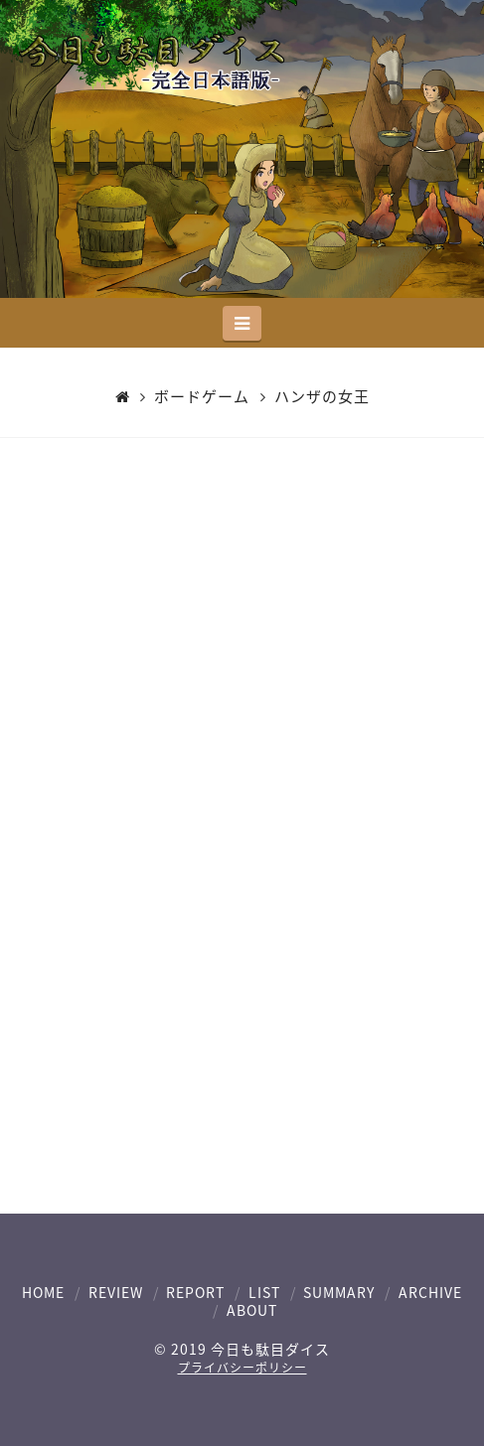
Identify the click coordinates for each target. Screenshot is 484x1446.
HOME (43, 1292)
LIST (264, 1292)
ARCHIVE (430, 1292)
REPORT (195, 1292)
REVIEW (115, 1292)
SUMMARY (339, 1292)
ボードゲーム (201, 397)
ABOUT (252, 1310)
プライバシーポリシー (242, 1367)
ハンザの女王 (322, 397)
